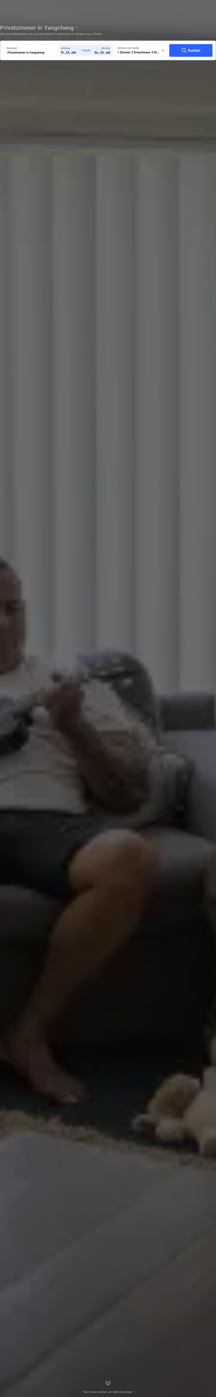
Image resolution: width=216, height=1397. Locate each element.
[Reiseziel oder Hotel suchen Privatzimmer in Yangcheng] (30, 50)
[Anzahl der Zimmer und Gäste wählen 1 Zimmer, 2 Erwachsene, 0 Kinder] (141, 50)
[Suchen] (190, 50)
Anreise (65, 48)
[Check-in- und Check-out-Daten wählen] (72, 50)
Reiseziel (12, 48)
